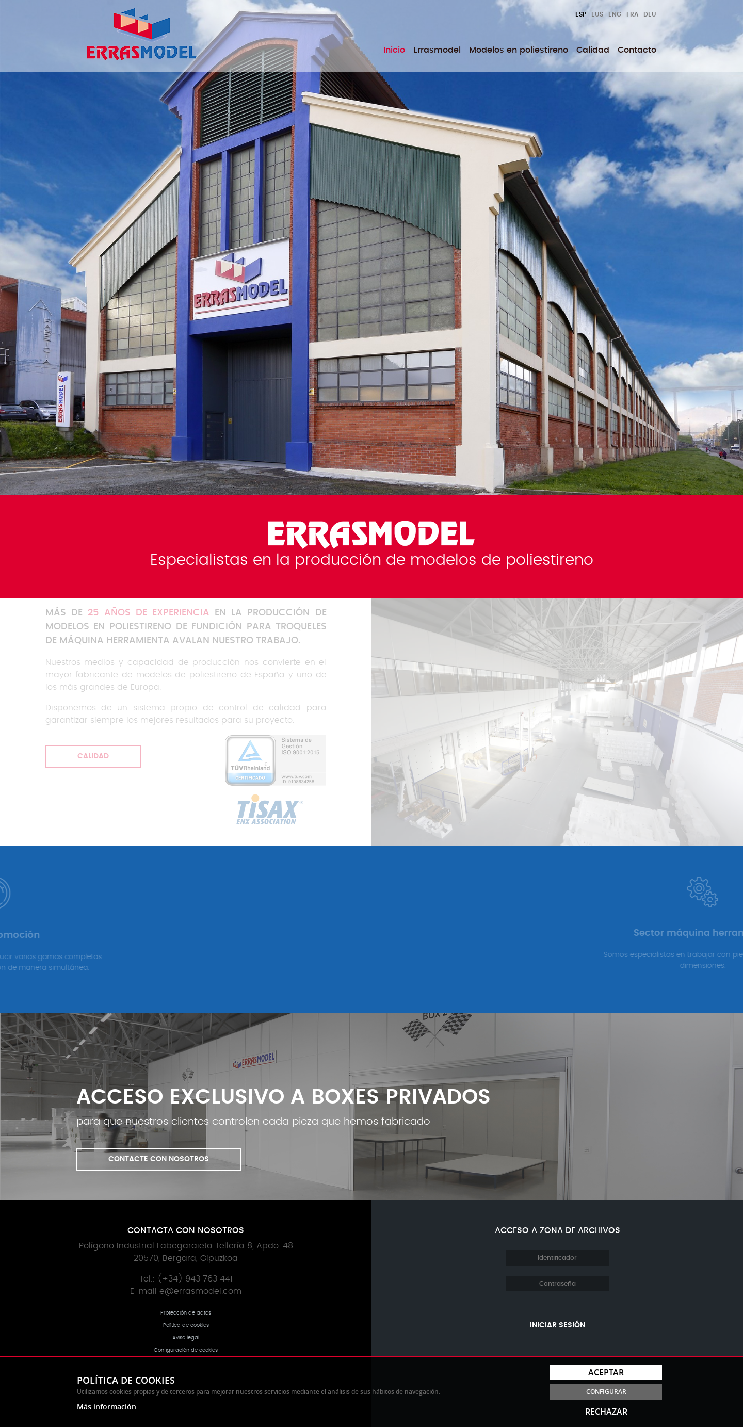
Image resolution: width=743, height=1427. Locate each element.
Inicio (394, 50)
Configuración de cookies (186, 1350)
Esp (580, 14)
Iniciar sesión (557, 1325)
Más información (106, 1407)
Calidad (592, 50)
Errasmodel (437, 50)
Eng (614, 14)
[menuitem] (394, 50)
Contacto (637, 50)
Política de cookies (186, 1325)
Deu (649, 14)
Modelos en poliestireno (518, 50)
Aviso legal (185, 1337)
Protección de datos (185, 1313)
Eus (597, 14)
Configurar (606, 1391)
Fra (632, 14)
